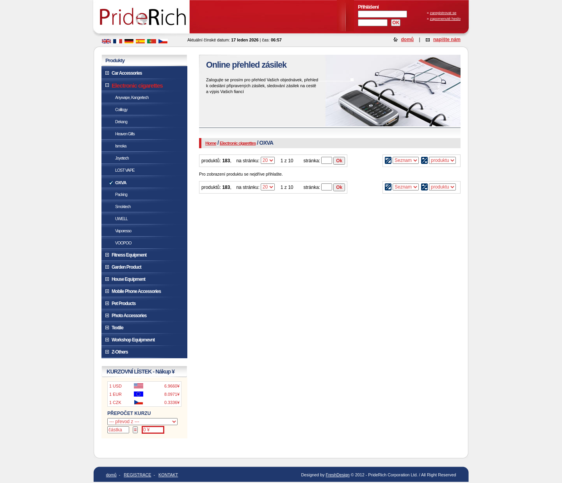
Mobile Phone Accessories (136, 291)
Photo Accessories (129, 315)
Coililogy (121, 109)
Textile (117, 327)
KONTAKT (168, 474)
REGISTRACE (137, 474)
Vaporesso (123, 230)
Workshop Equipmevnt (133, 340)
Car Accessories (127, 73)
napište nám (447, 39)
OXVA (120, 182)
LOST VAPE (124, 170)
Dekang (121, 121)
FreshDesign (338, 474)
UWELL (121, 218)
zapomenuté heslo (445, 18)
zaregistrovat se (443, 13)
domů (407, 39)
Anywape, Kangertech (132, 97)
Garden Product (126, 267)
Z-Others (120, 352)
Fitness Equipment (129, 255)
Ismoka (120, 146)
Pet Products (123, 303)
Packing (121, 194)
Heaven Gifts (125, 133)
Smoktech (123, 206)
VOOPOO (123, 243)
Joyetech (122, 158)
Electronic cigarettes (238, 143)
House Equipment (128, 279)
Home (210, 143)
